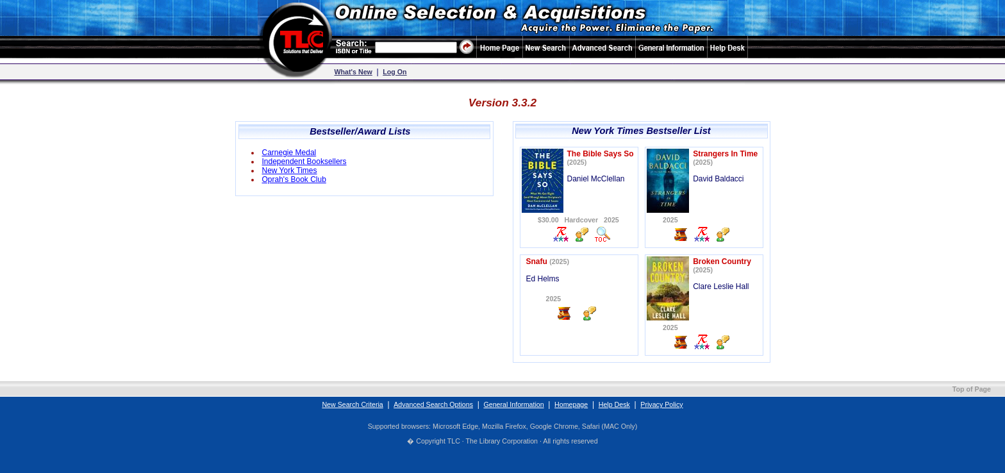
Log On (394, 72)
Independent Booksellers (304, 161)
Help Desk (614, 404)
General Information (513, 404)
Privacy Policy (661, 404)
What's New (353, 72)
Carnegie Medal (289, 152)
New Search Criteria (352, 404)
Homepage (571, 404)
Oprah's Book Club (294, 179)
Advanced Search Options (433, 404)
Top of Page (971, 389)
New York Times (289, 170)
